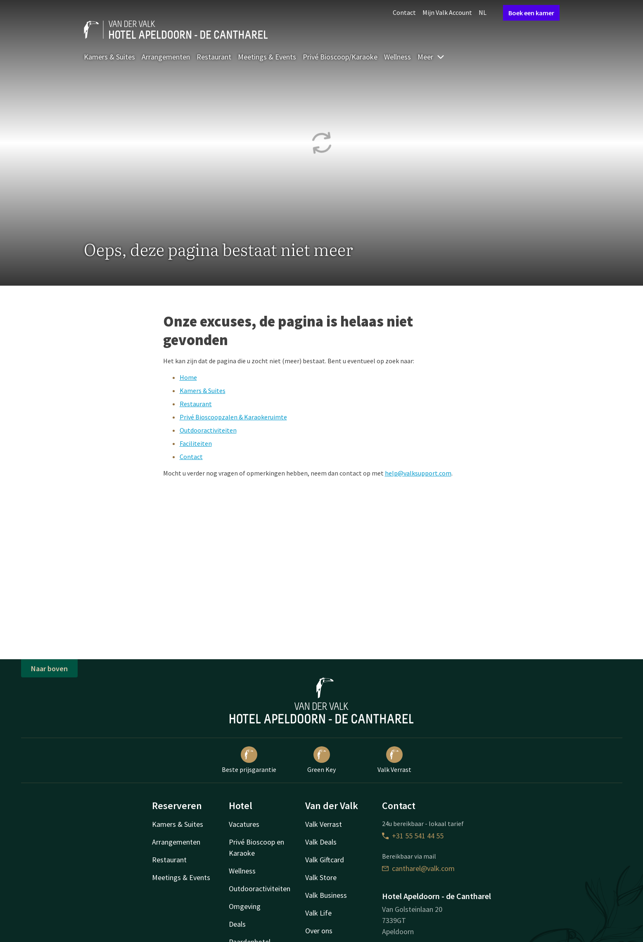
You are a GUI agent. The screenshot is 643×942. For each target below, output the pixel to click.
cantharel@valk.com (418, 868)
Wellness (397, 57)
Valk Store (321, 877)
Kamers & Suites (109, 57)
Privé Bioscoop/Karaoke (340, 57)
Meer (431, 57)
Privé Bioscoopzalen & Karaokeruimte (233, 417)
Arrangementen (166, 57)
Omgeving (245, 906)
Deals (237, 924)
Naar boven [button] (49, 668)
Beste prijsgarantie (249, 760)
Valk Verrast (394, 760)
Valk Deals (321, 842)
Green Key (321, 760)
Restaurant (214, 57)
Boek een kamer (531, 13)
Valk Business (326, 895)
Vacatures (244, 824)
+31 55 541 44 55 (413, 835)
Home (188, 377)
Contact (404, 12)
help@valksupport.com (418, 473)
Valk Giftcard (324, 859)
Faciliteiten (196, 443)
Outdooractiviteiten (208, 430)
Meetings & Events (267, 57)
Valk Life (318, 913)
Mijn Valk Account (447, 12)
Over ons (318, 930)
